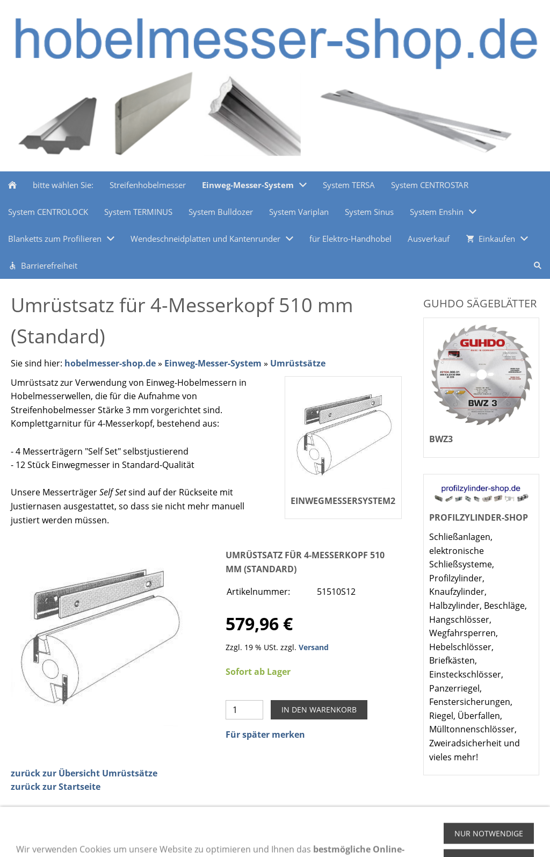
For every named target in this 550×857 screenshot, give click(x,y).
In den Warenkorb (319, 709)
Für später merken (265, 734)
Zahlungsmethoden (47, 837)
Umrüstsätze (297, 363)
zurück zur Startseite (55, 787)
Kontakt (272, 837)
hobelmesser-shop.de (110, 363)
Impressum (142, 837)
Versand (314, 647)
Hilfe (102, 837)
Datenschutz (224, 837)
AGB (182, 837)
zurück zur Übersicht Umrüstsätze (84, 773)
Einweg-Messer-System (213, 363)
